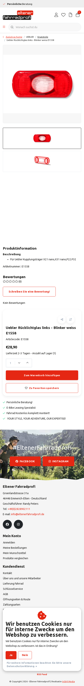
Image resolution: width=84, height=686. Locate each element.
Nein (25, 655)
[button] (62, 319)
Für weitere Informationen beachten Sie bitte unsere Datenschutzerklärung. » (39, 664)
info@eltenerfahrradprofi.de (27, 514)
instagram (58, 461)
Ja (11, 655)
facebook (25, 461)
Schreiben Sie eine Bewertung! (29, 291)
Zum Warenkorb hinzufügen (42, 375)
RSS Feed (42, 674)
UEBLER (30, 37)
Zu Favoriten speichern (42, 388)
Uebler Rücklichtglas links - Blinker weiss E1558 (30, 40)
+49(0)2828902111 (19, 508)
